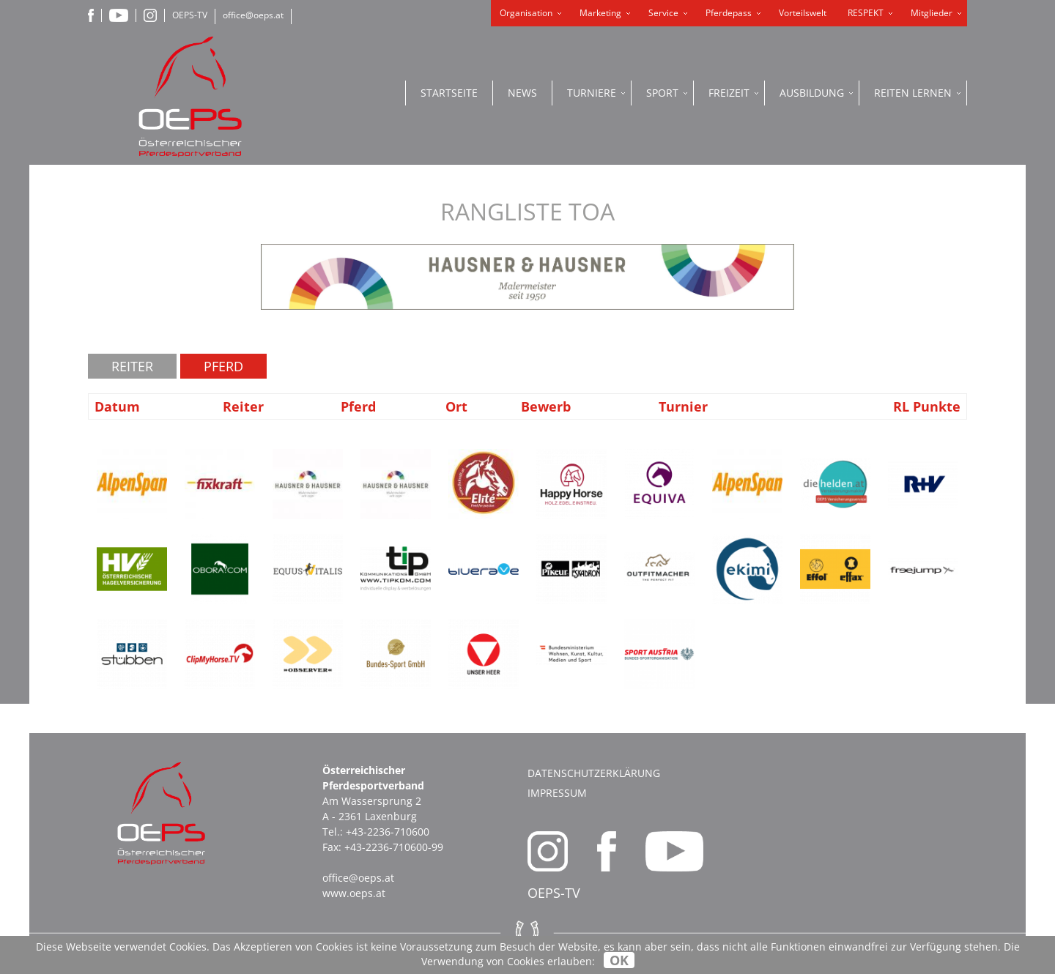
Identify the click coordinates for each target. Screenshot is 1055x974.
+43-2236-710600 (387, 832)
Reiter (132, 366)
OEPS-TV (189, 15)
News (522, 93)
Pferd (223, 366)
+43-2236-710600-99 (393, 847)
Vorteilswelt (802, 13)
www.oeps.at (353, 893)
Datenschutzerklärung (594, 773)
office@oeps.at (253, 15)
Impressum (557, 793)
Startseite (449, 93)
